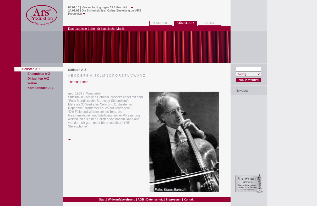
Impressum (173, 199)
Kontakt (189, 199)
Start (102, 199)
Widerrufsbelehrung (121, 199)
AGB (141, 199)
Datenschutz (154, 199)
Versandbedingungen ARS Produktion (108, 7)
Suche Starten (249, 80)
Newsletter (242, 90)
